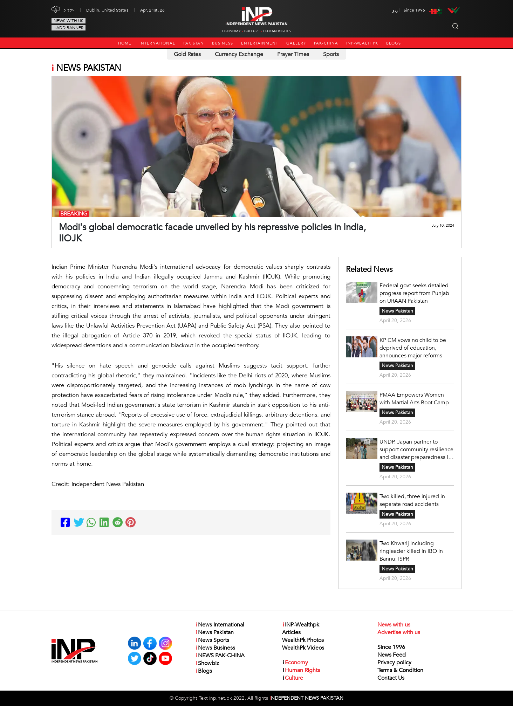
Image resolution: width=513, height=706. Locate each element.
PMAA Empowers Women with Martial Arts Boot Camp (414, 398)
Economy (231, 31)
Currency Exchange (239, 54)
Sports (331, 54)
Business (222, 43)
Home (124, 43)
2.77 (68, 10)
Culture (252, 31)
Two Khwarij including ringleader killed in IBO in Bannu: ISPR (411, 551)
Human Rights (277, 31)
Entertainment (259, 43)
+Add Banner (68, 27)
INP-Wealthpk (362, 43)
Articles (291, 632)
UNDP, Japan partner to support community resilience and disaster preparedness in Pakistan (416, 449)
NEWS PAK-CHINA (220, 655)
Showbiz (207, 663)
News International (219, 625)
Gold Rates (187, 54)
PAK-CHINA (326, 43)
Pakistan (193, 43)
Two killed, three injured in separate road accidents (412, 500)
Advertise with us (398, 632)
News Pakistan (397, 311)
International (157, 43)
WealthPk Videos (303, 648)
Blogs (393, 43)
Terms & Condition (400, 670)
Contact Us (390, 678)
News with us (68, 20)
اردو (395, 10)
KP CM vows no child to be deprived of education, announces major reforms (412, 347)
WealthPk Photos (303, 640)
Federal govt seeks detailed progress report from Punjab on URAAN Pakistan (414, 293)
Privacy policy (394, 662)
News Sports (212, 640)
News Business (215, 648)
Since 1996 (391, 647)
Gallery (296, 43)
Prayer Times (293, 54)
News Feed (391, 655)
